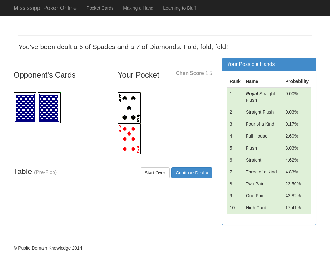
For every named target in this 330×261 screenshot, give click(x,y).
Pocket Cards (99, 8)
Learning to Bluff (179, 8)
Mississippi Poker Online (45, 8)
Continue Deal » (192, 172)
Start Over (155, 172)
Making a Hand (138, 8)
